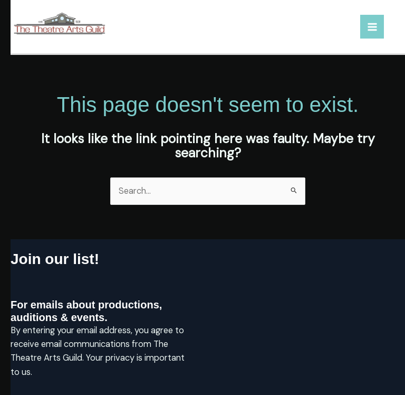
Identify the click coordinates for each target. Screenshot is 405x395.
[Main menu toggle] (372, 27)
